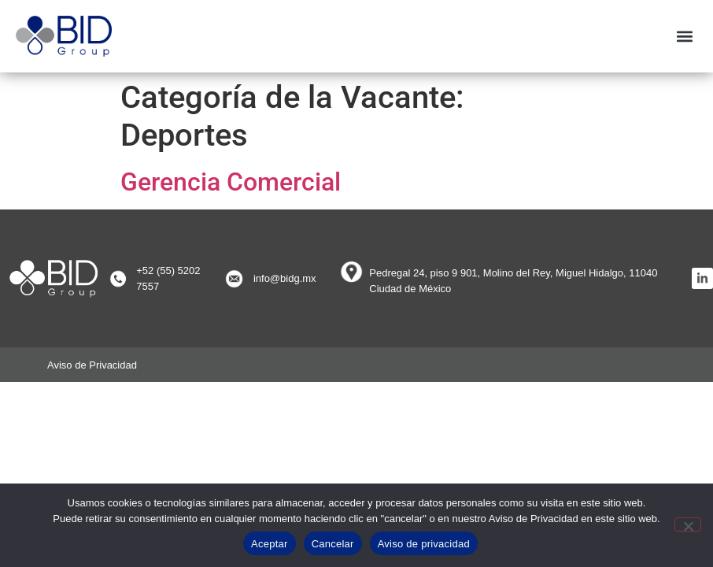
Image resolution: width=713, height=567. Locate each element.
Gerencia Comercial (230, 182)
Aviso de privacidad (424, 544)
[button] (684, 36)
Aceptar (269, 544)
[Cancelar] (687, 524)
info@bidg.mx (284, 278)
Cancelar (333, 544)
